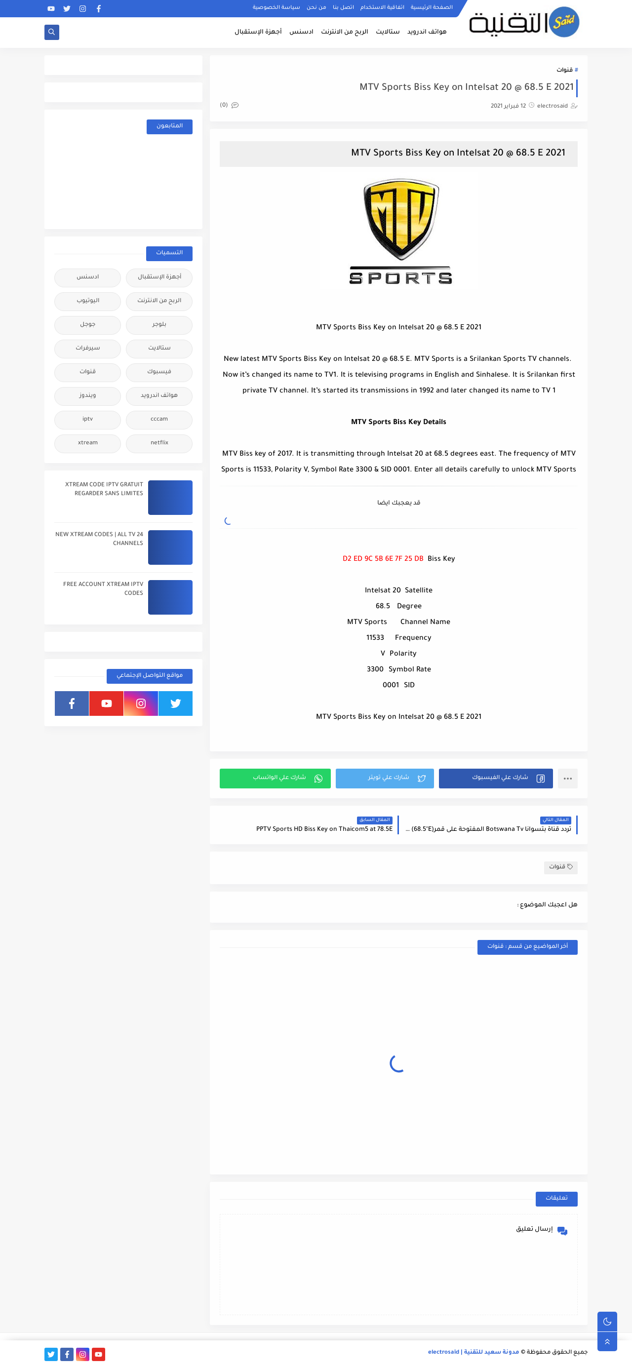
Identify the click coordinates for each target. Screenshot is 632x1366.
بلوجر (159, 325)
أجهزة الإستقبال (258, 32)
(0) (229, 106)
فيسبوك (159, 372)
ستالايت (388, 32)
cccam (159, 420)
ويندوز (87, 396)
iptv (87, 420)
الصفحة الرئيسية (432, 8)
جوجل (87, 325)
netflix (159, 443)
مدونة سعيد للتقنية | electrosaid (473, 1353)
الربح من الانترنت (344, 32)
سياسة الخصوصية (276, 8)
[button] (496, 778)
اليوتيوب (88, 301)
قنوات (564, 71)
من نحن (316, 8)
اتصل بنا (343, 8)
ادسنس (301, 32)
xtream (88, 443)
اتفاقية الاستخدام (382, 8)
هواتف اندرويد (427, 32)
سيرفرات (88, 349)
